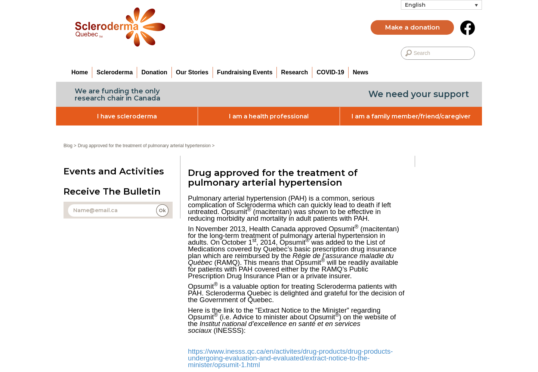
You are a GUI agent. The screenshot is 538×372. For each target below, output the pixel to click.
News (360, 72)
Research (294, 72)
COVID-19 (330, 72)
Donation (154, 72)
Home (79, 72)
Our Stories (192, 72)
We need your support (418, 94)
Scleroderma (114, 72)
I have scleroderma (127, 116)
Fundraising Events (244, 72)
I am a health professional (269, 116)
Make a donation (412, 27)
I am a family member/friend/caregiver (411, 116)
